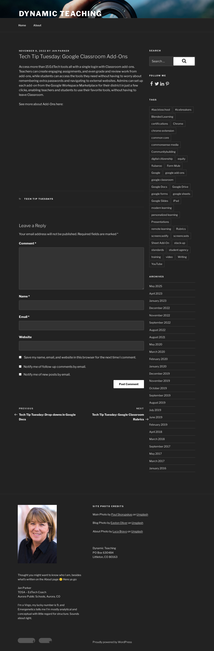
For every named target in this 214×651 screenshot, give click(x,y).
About (37, 25)
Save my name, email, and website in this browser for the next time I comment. (80, 357)
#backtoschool (160, 109)
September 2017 (159, 446)
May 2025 (155, 286)
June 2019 (155, 417)
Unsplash (142, 514)
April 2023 (155, 293)
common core (160, 137)
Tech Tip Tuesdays (38, 199)
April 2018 (155, 431)
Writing (182, 256)
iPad (176, 200)
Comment (27, 243)
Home (22, 25)
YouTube (156, 264)
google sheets (181, 193)
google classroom (162, 179)
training (156, 256)
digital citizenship (162, 158)
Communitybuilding (163, 151)
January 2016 (157, 468)
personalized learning (164, 214)
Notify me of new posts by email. (47, 374)
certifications (159, 123)
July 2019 (155, 410)
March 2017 (156, 461)
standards (157, 249)
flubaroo (156, 165)
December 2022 (159, 308)
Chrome (178, 123)
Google (155, 172)
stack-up (179, 242)
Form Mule (173, 165)
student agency (178, 249)
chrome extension (162, 130)
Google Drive (180, 186)
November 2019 (159, 380)
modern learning (161, 207)
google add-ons (174, 172)
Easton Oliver (119, 522)
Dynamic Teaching (60, 13)
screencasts (181, 235)
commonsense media (164, 144)
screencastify (159, 235)
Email (24, 317)
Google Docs (159, 186)
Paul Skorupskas (121, 514)
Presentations (160, 221)
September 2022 (159, 322)
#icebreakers (183, 109)
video (169, 256)
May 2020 (155, 344)
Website (25, 337)
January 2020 (158, 366)
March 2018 (157, 439)
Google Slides (159, 200)
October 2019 (158, 388)
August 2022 (157, 330)
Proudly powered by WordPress (112, 642)
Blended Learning (162, 116)
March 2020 (157, 351)
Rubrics (181, 228)
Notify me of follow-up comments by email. (55, 367)
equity (181, 158)
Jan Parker (61, 50)
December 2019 (159, 373)
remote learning (161, 228)
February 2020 (158, 359)
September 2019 (159, 395)
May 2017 (155, 453)
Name (24, 296)
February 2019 (158, 424)
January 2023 (157, 300)
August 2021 (157, 337)
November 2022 (159, 315)
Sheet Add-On (160, 242)
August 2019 (157, 402)
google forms (159, 193)
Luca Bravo (120, 531)
